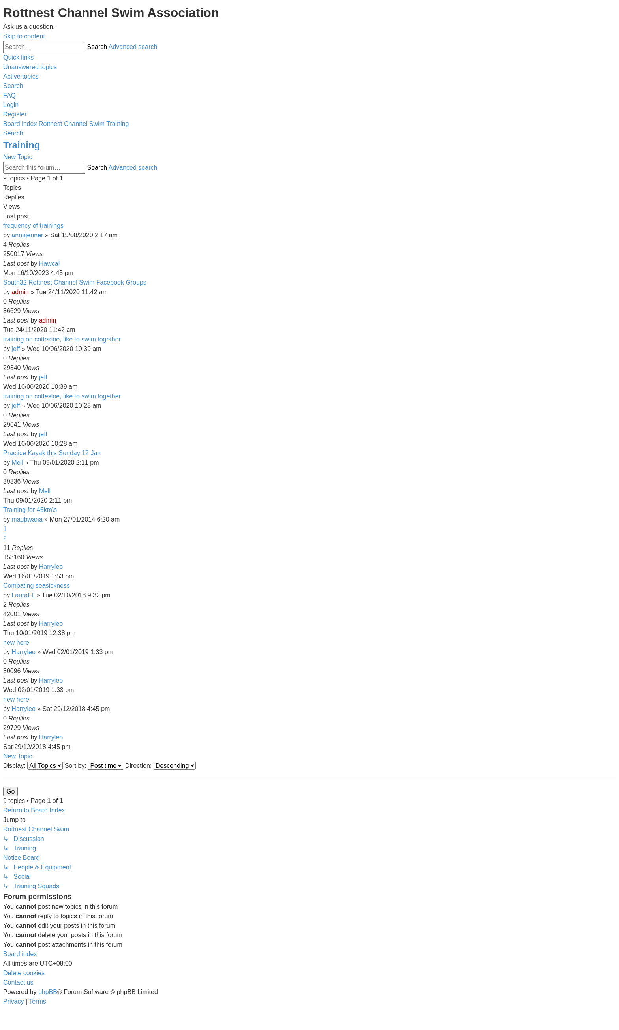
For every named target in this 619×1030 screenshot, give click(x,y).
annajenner (27, 235)
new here (16, 642)
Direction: (160, 765)
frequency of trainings (33, 225)
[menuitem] (30, 67)
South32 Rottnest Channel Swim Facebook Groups (74, 282)
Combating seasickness (36, 585)
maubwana (26, 519)
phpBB (47, 992)
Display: (33, 765)
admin (20, 292)
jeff (15, 348)
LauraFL (23, 595)
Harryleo (51, 566)
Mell (17, 462)
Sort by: (94, 765)
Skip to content (24, 36)
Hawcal (49, 263)
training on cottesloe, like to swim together (62, 339)
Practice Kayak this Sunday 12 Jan (52, 453)
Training (21, 145)
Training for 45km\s (30, 510)
